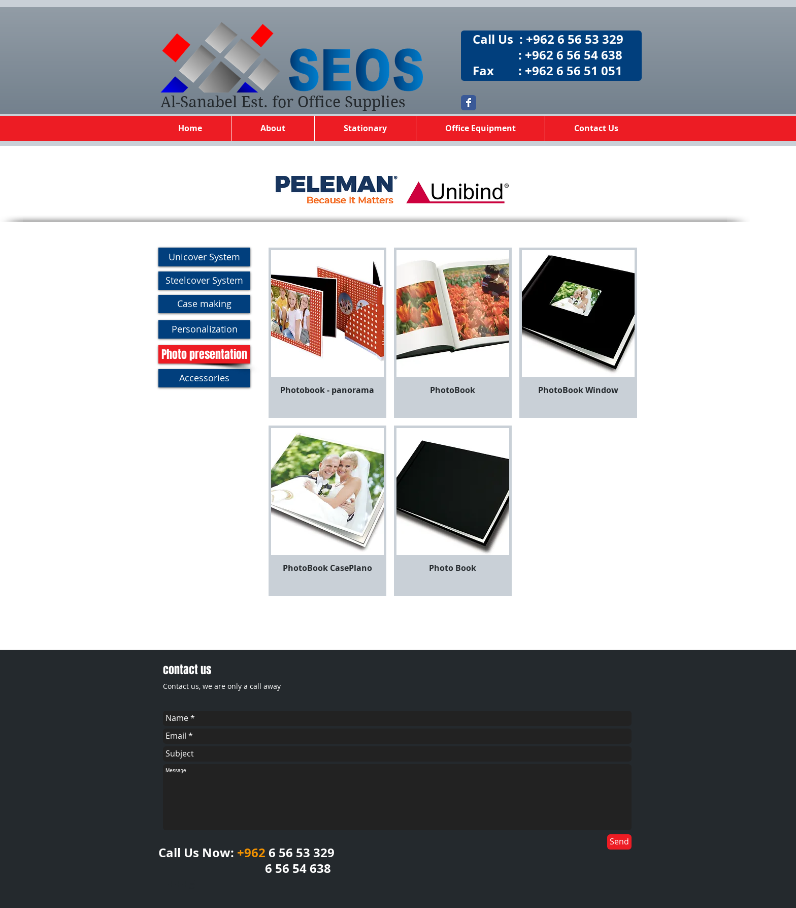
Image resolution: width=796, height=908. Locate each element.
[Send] (619, 842)
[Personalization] (204, 329)
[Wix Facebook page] (468, 102)
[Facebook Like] (568, 676)
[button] (327, 333)
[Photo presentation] (204, 354)
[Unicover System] (204, 257)
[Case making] (204, 304)
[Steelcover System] (204, 280)
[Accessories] (204, 378)
